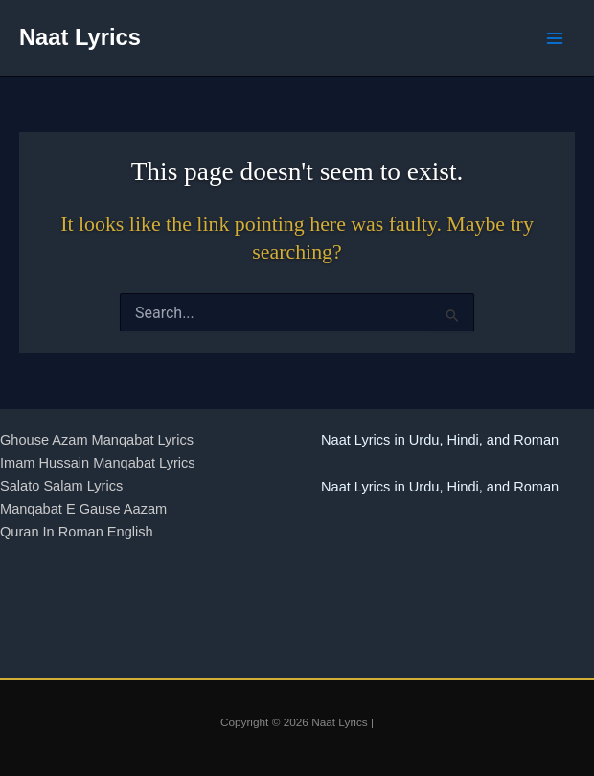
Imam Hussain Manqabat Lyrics (97, 462)
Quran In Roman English (76, 531)
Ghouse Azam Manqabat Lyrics (97, 439)
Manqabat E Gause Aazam (83, 508)
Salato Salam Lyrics (61, 485)
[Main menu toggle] (555, 38)
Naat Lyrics (80, 37)
